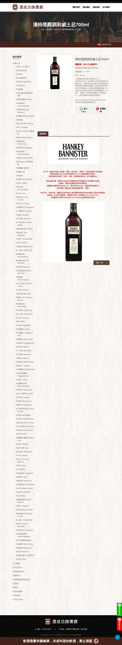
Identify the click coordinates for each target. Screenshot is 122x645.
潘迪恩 (20, 120)
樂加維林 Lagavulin (25, 473)
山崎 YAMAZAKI (24, 325)
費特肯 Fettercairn (24, 405)
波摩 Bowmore (23, 267)
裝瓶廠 (20, 89)
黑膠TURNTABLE (24, 179)
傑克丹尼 (21, 85)
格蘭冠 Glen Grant (25, 339)
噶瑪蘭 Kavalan (23, 329)
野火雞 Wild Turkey (25, 124)
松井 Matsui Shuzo (25, 488)
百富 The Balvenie (24, 239)
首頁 (42, 29)
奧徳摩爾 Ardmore (24, 99)
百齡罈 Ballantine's (25, 247)
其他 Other (21, 559)
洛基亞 (20, 74)
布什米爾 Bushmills (25, 394)
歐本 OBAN (22, 183)
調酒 (16, 584)
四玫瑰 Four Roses (25, 510)
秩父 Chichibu (23, 506)
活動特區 (96, 7)
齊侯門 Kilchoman (24, 390)
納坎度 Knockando (25, 430)
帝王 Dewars (22, 127)
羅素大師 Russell (24, 401)
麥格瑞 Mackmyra (24, 548)
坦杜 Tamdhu (22, 444)
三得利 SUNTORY (24, 250)
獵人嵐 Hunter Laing (25, 423)
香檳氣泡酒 (19, 572)
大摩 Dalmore (23, 290)
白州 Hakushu (23, 318)
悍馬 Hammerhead (25, 530)
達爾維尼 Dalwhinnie (25, 369)
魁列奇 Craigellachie (25, 343)
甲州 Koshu (22, 434)
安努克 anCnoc (23, 397)
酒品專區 (86, 7)
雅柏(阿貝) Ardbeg (25, 229)
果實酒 (17, 595)
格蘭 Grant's (22, 477)
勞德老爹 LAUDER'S (25, 555)
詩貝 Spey (21, 466)
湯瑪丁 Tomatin (23, 366)
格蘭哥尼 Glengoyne (25, 207)
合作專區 (106, 7)
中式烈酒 (18, 568)
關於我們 (76, 7)
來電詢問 (101, 110)
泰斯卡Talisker (23, 347)
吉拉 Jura (21, 193)
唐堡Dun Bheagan (24, 148)
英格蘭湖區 (22, 78)
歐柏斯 (20, 176)
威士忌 (57, 29)
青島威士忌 (22, 70)
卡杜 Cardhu (22, 455)
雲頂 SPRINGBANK (25, 419)
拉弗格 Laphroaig (24, 310)
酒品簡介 (43, 236)
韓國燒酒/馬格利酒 (22, 580)
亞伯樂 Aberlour (23, 219)
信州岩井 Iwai (23, 448)
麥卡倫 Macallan (24, 294)
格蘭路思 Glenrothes (25, 484)
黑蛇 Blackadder (24, 415)
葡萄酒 (17, 576)
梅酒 (16, 587)
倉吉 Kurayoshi (23, 492)
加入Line (84, 110)
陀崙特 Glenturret (24, 452)
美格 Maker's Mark (25, 138)
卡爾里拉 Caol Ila (24, 211)
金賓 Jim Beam (23, 67)
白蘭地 (17, 563)
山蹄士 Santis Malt (25, 520)
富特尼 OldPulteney (25, 362)
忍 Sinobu (21, 496)
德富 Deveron (23, 552)
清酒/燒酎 (18, 591)
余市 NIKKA (22, 243)
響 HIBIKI (21, 322)
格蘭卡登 (21, 172)
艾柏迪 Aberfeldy (24, 354)
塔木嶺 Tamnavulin (25, 314)
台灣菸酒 (21, 469)
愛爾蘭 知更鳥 (23, 168)
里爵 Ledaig (22, 380)
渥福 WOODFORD (25, 158)
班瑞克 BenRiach (24, 82)
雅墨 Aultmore (23, 358)
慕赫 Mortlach (23, 215)
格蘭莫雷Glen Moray (25, 116)
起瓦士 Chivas (23, 203)
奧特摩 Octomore (24, 481)
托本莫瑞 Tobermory (25, 426)
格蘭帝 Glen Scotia (25, 544)
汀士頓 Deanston (24, 351)
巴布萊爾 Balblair (24, 540)
